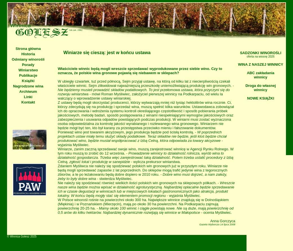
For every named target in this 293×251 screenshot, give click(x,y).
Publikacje (28, 75)
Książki (28, 81)
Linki (28, 97)
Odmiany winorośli (28, 59)
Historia (28, 54)
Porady (28, 65)
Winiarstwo (28, 70)
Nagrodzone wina (28, 86)
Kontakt (28, 102)
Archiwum (28, 91)
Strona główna (28, 49)
